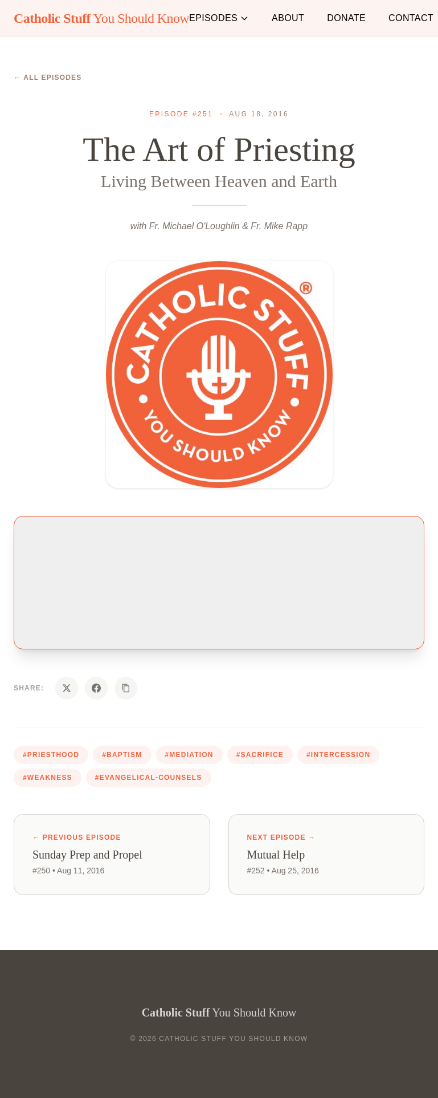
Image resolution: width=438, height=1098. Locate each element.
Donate (346, 18)
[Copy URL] (125, 688)
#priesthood (51, 755)
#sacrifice (260, 755)
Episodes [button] (219, 18)
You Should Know (101, 18)
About (288, 18)
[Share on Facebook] (96, 688)
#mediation (189, 755)
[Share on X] (66, 688)
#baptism (122, 755)
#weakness (47, 778)
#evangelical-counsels (148, 778)
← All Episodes (48, 78)
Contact (410, 18)
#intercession (338, 755)
